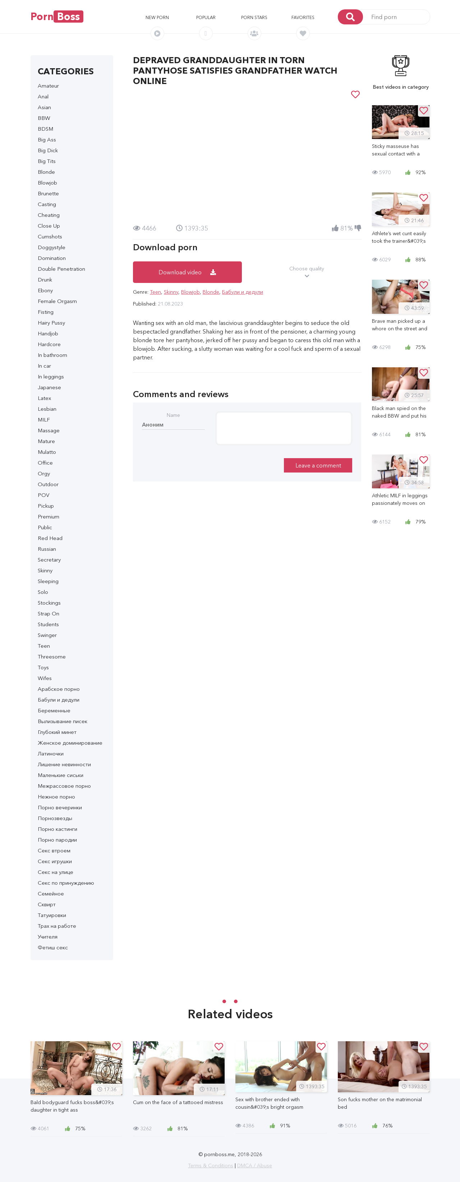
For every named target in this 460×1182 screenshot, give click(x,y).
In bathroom (52, 355)
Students (48, 624)
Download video (187, 272)
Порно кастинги (57, 828)
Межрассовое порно (64, 785)
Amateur (48, 85)
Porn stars (254, 17)
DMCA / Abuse (254, 1165)
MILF (44, 419)
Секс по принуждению (66, 882)
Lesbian (47, 408)
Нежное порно (56, 796)
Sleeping (48, 581)
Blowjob (47, 182)
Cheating (49, 214)
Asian (44, 107)
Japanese (49, 387)
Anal (43, 96)
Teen (44, 645)
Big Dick (48, 150)
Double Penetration (61, 268)
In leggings (51, 376)
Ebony (45, 290)
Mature (46, 441)
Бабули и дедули (58, 699)
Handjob (48, 333)
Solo (43, 591)
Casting (47, 204)
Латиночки (51, 753)
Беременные (54, 710)
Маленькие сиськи (60, 775)
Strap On (48, 613)
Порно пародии (57, 839)
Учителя (48, 936)
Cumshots (50, 236)
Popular (206, 17)
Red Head (50, 538)
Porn (57, 16)
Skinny (45, 570)
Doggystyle (51, 247)
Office (45, 462)
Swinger (47, 635)
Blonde (46, 171)
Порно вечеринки (60, 807)
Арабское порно (59, 688)
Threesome (52, 656)
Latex (44, 398)
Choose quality (307, 272)
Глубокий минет (57, 732)
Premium (48, 516)
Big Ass (47, 139)
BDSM (45, 128)
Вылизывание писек (62, 721)
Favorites (302, 17)
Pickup (46, 505)
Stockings (49, 602)
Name (173, 415)
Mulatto (47, 451)
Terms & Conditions (210, 1165)
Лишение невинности (64, 764)
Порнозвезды (55, 818)
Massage (49, 430)
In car (44, 365)
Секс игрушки (55, 861)
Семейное (51, 893)
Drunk (45, 279)
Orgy (44, 473)
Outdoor (48, 484)
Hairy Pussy (51, 322)
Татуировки (52, 915)
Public (45, 527)
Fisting (46, 311)
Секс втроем (54, 850)
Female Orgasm (57, 301)
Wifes (45, 678)
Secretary (49, 559)
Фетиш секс (53, 947)
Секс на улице (55, 872)
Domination (52, 258)
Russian (47, 548)
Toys (43, 667)
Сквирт (47, 904)
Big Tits (47, 161)
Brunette (48, 193)
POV (43, 495)
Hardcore (49, 344)
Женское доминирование (70, 742)
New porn (157, 17)
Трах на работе (57, 925)
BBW (44, 118)
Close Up (49, 225)
